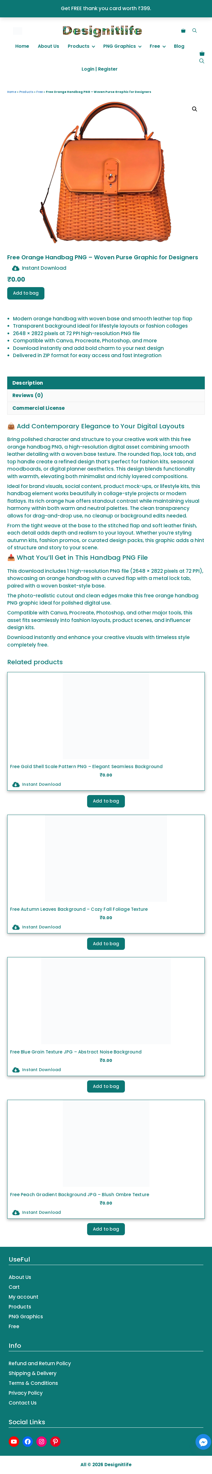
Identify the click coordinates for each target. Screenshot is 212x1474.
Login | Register (100, 69)
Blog (179, 46)
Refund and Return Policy (40, 1363)
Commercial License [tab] (38, 408)
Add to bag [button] (106, 801)
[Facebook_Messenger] (203, 1442)
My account (23, 1296)
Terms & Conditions (33, 1383)
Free (155, 46)
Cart (14, 1287)
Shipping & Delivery (33, 1373)
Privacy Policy (26, 1392)
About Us (48, 46)
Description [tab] (27, 382)
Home (22, 46)
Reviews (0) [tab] (27, 395)
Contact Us (23, 1402)
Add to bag (26, 293)
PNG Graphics (119, 46)
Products (78, 46)
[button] (194, 30)
